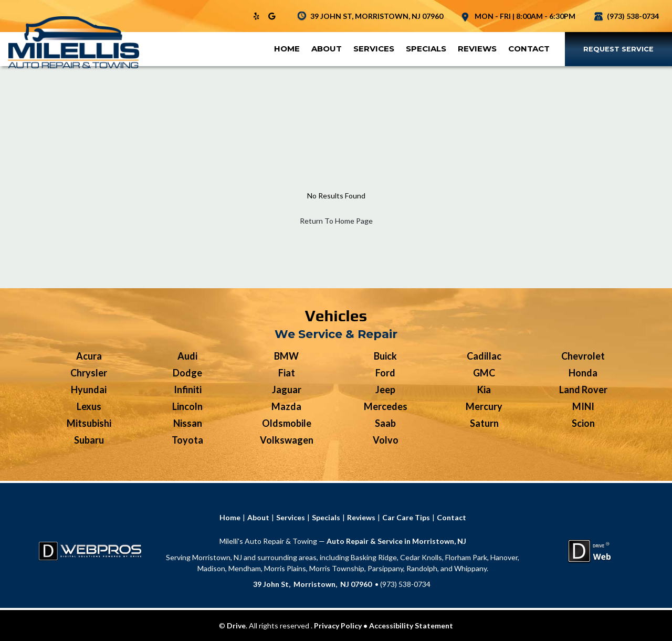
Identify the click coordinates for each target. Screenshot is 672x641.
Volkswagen (286, 440)
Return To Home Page (336, 220)
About (326, 49)
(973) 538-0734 (633, 16)
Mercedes (385, 406)
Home (287, 49)
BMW (286, 356)
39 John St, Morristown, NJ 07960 (312, 584)
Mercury (484, 406)
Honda (583, 373)
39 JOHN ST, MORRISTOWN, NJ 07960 (376, 16)
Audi (187, 356)
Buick (385, 356)
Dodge (187, 373)
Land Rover (583, 389)
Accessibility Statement (411, 625)
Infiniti (188, 389)
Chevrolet (583, 356)
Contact (529, 49)
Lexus (89, 406)
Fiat (286, 373)
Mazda (286, 406)
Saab (385, 423)
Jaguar (286, 389)
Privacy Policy (338, 625)
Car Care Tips (406, 517)
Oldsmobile (286, 423)
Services (373, 49)
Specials (426, 49)
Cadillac (484, 356)
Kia (484, 389)
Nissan (187, 423)
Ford (385, 373)
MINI (583, 406)
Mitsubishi (89, 423)
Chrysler (88, 373)
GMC (484, 373)
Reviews (477, 49)
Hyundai (89, 389)
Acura (89, 356)
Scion (583, 423)
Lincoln (187, 406)
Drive (236, 625)
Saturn (484, 423)
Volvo (385, 440)
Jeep (385, 389)
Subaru (89, 440)
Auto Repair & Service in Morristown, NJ (396, 541)
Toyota (187, 440)
